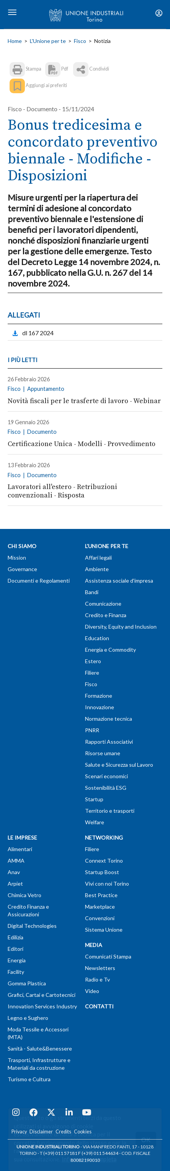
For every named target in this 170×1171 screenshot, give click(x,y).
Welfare (94, 822)
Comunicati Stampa (108, 956)
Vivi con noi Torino (107, 883)
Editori (15, 948)
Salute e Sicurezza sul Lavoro (119, 764)
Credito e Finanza (105, 615)
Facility (16, 971)
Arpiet (15, 883)
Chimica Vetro (24, 895)
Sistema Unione (104, 929)
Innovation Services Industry (42, 1006)
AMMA (16, 860)
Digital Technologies (32, 925)
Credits (63, 1132)
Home (15, 41)
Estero (93, 661)
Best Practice (101, 895)
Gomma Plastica (27, 983)
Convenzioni (99, 918)
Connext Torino (104, 860)
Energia (17, 960)
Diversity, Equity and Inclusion (121, 626)
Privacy (19, 1132)
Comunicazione (103, 603)
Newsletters (100, 968)
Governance (22, 569)
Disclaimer (41, 1132)
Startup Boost (102, 872)
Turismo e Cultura (29, 1079)
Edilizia (15, 937)
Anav (14, 872)
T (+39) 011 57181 (58, 1153)
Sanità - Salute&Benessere (40, 1048)
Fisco (80, 41)
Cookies (83, 1132)
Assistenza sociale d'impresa (119, 580)
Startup (94, 799)
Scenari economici (106, 776)
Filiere (92, 672)
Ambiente (97, 569)
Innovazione (99, 707)
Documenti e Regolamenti (39, 580)
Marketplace (100, 906)
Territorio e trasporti (109, 810)
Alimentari (20, 849)
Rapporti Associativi (109, 741)
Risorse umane (102, 753)
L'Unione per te (48, 41)
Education (97, 638)
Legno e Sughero (28, 1018)
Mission (17, 557)
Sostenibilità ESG (105, 787)
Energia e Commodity (110, 649)
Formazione (98, 695)
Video (92, 991)
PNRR (92, 730)
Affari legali (98, 557)
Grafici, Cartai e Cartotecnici (41, 994)
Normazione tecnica (108, 718)
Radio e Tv (97, 979)
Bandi (91, 592)
